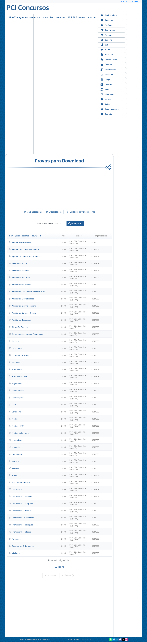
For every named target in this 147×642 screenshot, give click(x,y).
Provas (106, 99)
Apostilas (107, 20)
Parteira (14, 461)
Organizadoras (109, 108)
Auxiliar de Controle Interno (22, 306)
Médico (13, 419)
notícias (60, 17)
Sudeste (106, 39)
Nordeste (107, 54)
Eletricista (14, 362)
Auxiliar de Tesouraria (20, 320)
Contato (106, 113)
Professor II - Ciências (20, 496)
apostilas (48, 17)
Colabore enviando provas (81, 212)
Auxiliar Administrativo (20, 284)
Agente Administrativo (20, 242)
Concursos (108, 29)
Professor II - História (20, 511)
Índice (59, 566)
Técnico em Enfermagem (21, 546)
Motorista (14, 447)
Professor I (15, 489)
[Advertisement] (36, 188)
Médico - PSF (16, 426)
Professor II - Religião (20, 532)
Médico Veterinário (19, 433)
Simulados (107, 94)
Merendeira (15, 440)
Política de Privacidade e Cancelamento (36, 639)
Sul (104, 44)
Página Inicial (109, 15)
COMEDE (95, 242)
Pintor (13, 475)
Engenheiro (15, 383)
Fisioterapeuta (17, 398)
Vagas (105, 89)
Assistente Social (18, 263)
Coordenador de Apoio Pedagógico (26, 334)
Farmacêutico (16, 390)
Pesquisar (75, 223)
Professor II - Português (21, 525)
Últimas (106, 64)
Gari (12, 405)
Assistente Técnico (19, 270)
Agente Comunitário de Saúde (24, 249)
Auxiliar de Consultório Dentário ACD (27, 292)
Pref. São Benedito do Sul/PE (77, 242)
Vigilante (14, 553)
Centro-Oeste (109, 59)
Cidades (106, 84)
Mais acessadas (33, 212)
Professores (108, 69)
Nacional (107, 34)
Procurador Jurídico (19, 482)
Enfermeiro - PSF (18, 376)
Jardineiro (15, 412)
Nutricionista (16, 454)
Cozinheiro (15, 348)
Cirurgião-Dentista (18, 327)
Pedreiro (14, 468)
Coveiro (14, 341)
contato (92, 17)
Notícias (106, 24)
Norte (105, 49)
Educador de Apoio (19, 355)
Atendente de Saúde (19, 277)
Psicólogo (15, 539)
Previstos (107, 74)
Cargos (106, 79)
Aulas (105, 104)
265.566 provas (76, 17)
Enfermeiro (15, 369)
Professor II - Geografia (21, 503)
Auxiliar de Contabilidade (21, 299)
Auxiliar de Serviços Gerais (22, 313)
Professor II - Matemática (21, 518)
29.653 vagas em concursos (24, 17)
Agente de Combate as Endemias (25, 256)
